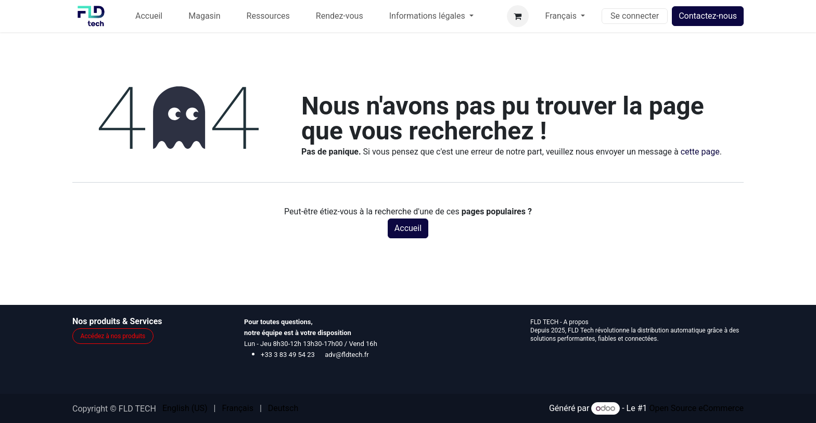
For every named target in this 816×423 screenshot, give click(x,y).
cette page (700, 152)
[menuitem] (148, 16)
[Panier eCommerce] (518, 16)
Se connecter (634, 16)
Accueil (408, 228)
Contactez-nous (708, 16)
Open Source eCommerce (696, 408)
